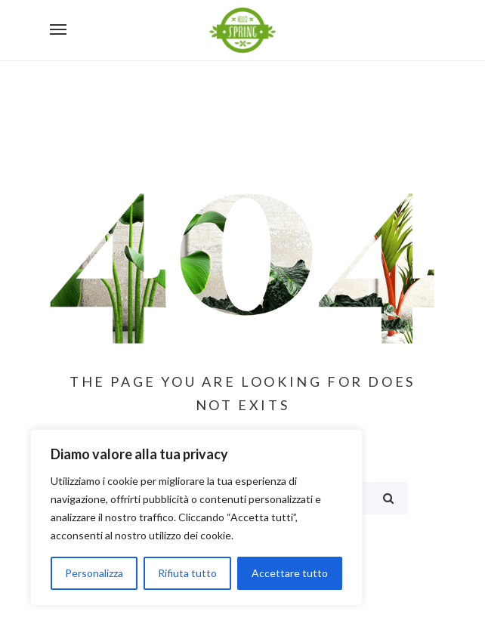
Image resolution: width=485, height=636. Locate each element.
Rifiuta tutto (187, 573)
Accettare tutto (290, 573)
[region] (196, 517)
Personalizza (94, 573)
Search (388, 498)
